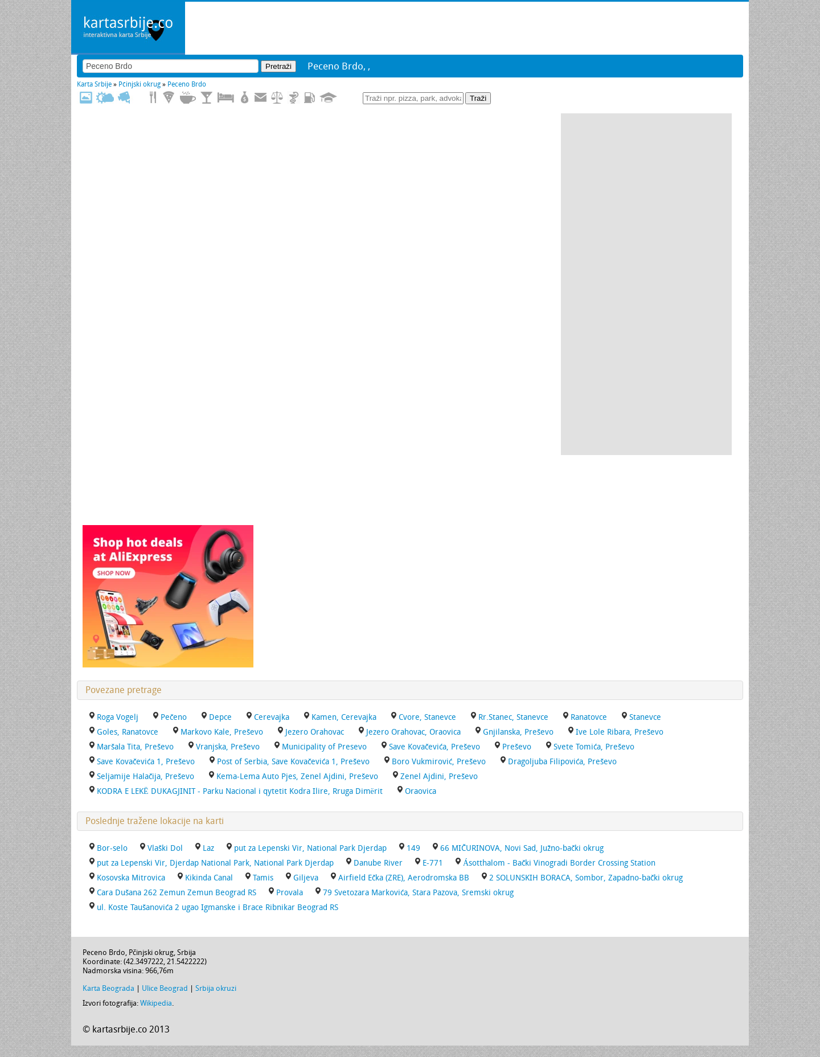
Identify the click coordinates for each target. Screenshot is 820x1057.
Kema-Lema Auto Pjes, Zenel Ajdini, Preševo (297, 776)
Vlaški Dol (165, 848)
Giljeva (305, 878)
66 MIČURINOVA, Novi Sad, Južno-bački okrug (522, 848)
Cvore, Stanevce (427, 717)
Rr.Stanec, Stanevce (513, 717)
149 (413, 848)
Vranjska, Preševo (228, 747)
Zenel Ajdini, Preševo (439, 776)
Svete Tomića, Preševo (594, 747)
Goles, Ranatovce (127, 732)
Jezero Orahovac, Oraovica (413, 732)
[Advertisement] (646, 284)
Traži (478, 98)
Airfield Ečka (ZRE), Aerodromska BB (403, 878)
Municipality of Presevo (324, 747)
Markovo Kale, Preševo (222, 732)
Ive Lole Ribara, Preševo (619, 732)
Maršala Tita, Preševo (135, 747)
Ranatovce (589, 717)
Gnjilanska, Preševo (518, 732)
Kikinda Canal (209, 878)
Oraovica (420, 791)
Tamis (263, 878)
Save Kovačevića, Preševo (434, 747)
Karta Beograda (108, 988)
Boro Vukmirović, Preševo (439, 762)
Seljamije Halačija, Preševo (145, 776)
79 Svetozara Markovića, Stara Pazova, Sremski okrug (418, 893)
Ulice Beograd (165, 988)
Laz (208, 848)
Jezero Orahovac (314, 732)
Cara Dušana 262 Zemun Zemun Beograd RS (176, 893)
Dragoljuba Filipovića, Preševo (562, 762)
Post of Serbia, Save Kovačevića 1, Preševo (293, 762)
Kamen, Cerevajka (343, 717)
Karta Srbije (94, 84)
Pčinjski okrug (139, 84)
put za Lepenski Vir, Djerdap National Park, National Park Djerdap (215, 863)
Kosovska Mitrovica (131, 878)
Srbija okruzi (215, 988)
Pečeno (174, 717)
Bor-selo (112, 848)
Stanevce (645, 717)
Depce (220, 717)
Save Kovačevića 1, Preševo (146, 762)
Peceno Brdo (186, 84)
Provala (289, 893)
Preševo (516, 747)
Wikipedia (156, 1003)
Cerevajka (271, 717)
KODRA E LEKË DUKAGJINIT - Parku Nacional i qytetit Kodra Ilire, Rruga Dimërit (240, 791)
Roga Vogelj (117, 717)
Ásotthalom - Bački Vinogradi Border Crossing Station (559, 863)
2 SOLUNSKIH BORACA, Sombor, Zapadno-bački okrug (586, 878)
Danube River (378, 863)
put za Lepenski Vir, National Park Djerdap (310, 848)
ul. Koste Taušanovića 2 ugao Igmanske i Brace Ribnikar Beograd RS (217, 907)
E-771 (433, 863)
